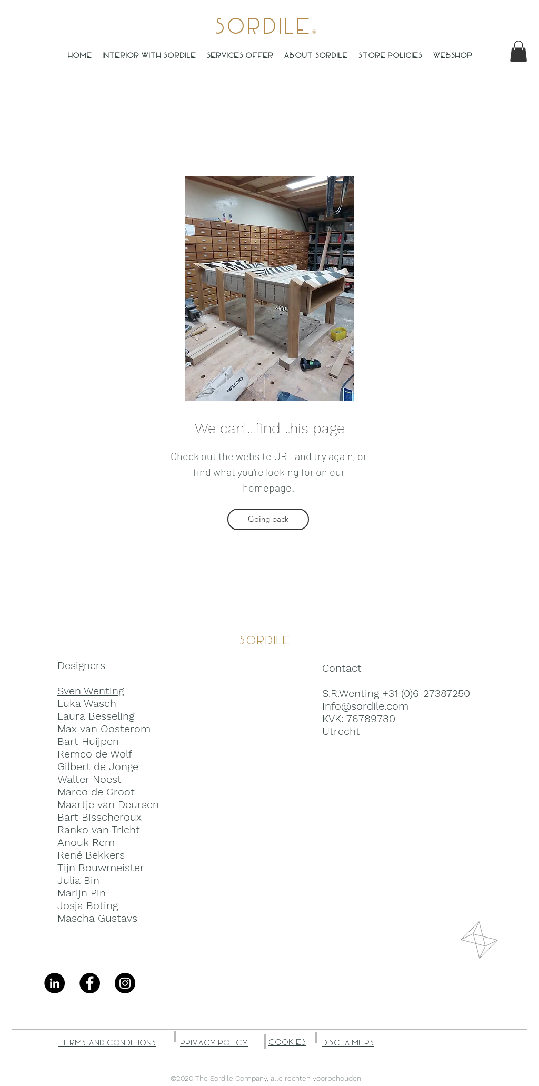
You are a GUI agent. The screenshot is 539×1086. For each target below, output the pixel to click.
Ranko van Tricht (98, 829)
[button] (518, 51)
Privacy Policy (214, 1043)
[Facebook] (89, 983)
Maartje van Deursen (108, 804)
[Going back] (268, 519)
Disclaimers (348, 1043)
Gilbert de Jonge (97, 766)
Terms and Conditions (107, 1043)
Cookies (287, 1042)
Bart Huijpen (88, 741)
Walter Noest (89, 779)
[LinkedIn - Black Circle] (54, 983)
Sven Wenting (90, 690)
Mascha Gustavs (97, 918)
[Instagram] (125, 983)
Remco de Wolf (94, 754)
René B (74, 855)
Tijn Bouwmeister (100, 867)
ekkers (108, 855)
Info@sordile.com (365, 706)
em (107, 842)
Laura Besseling (95, 716)
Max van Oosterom (104, 728)
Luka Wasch (86, 703)
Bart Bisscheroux (99, 817)
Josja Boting (87, 905)
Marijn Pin (81, 892)
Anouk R (78, 842)
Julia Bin (78, 880)
